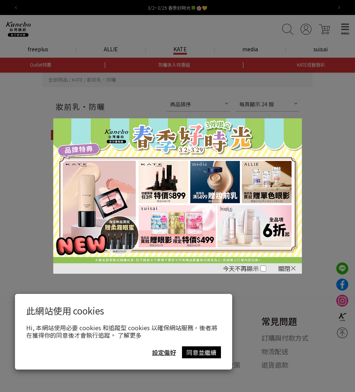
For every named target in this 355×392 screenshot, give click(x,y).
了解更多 (130, 335)
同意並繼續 (201, 352)
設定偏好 (164, 352)
